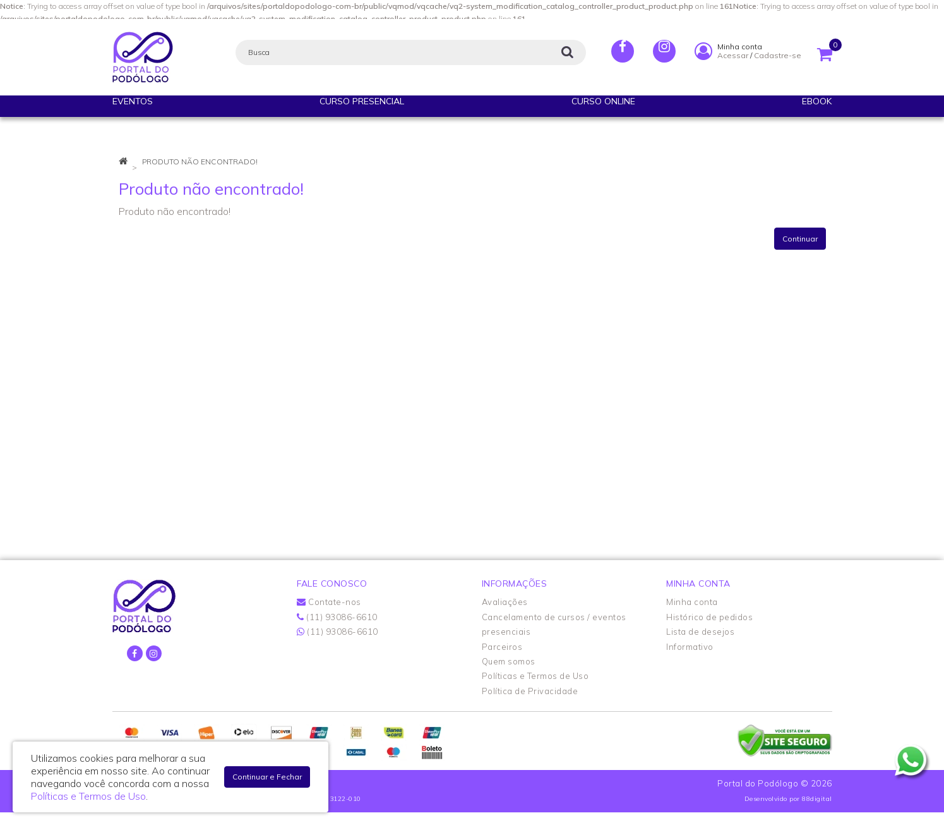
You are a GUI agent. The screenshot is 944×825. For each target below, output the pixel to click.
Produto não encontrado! (200, 161)
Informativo (690, 647)
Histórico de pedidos (709, 617)
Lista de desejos (700, 631)
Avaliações (505, 602)
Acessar (732, 55)
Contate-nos (329, 602)
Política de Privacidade (530, 691)
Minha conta (692, 602)
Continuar (800, 238)
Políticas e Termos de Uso (535, 676)
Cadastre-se (777, 55)
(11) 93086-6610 (337, 617)
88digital (817, 799)
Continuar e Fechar (267, 776)
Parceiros (502, 647)
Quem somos (508, 661)
